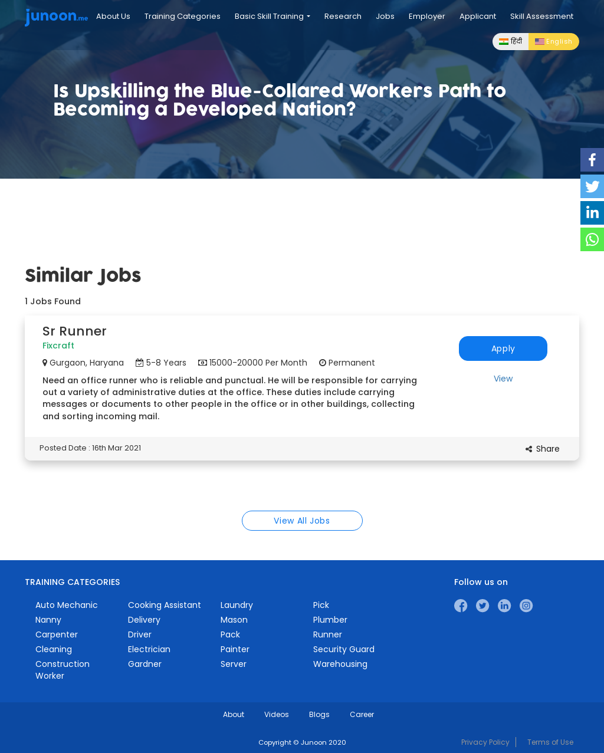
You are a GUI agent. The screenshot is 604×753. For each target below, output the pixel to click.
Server (234, 664)
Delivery (144, 620)
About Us (113, 16)
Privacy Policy (485, 742)
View (503, 378)
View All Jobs (302, 521)
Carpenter (56, 634)
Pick (321, 605)
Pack (230, 634)
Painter (235, 649)
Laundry (237, 605)
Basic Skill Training (272, 16)
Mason (234, 620)
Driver (140, 634)
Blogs (319, 714)
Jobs (385, 16)
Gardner (145, 664)
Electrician (149, 649)
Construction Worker (62, 670)
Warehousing (340, 664)
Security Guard (344, 649)
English (554, 41)
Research (343, 16)
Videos (276, 714)
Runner (327, 634)
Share (548, 449)
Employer (427, 16)
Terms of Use (550, 742)
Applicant (477, 16)
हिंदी (511, 41)
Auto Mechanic (66, 605)
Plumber (330, 620)
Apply (503, 348)
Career (362, 714)
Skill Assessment (541, 16)
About (233, 714)
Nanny (48, 620)
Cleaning (53, 649)
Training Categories (183, 16)
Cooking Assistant (164, 605)
